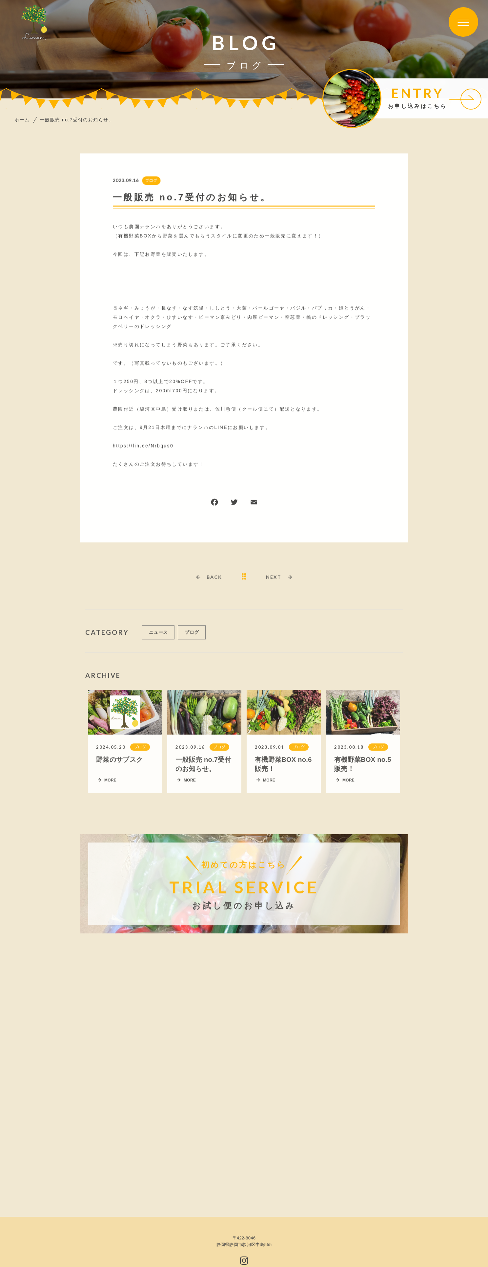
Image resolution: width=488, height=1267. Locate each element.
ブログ (151, 180)
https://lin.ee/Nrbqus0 (143, 446)
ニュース (158, 635)
